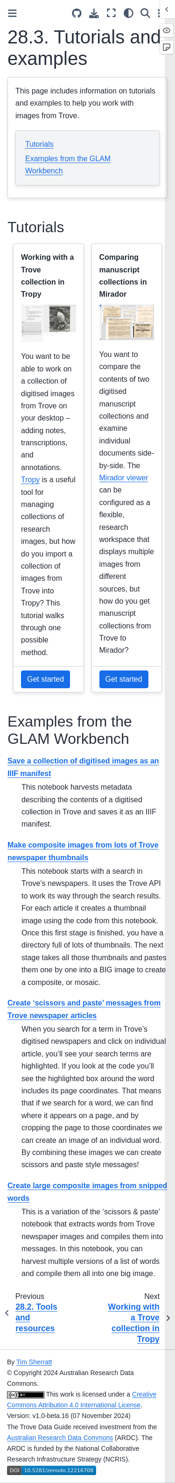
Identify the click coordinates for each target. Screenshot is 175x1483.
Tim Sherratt (34, 1362)
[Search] (145, 13)
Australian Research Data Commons (60, 1437)
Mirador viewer (123, 478)
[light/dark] (128, 13)
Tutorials (39, 144)
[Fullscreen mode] (111, 13)
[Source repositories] (76, 13)
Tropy (30, 480)
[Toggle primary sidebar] (12, 13)
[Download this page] (94, 13)
